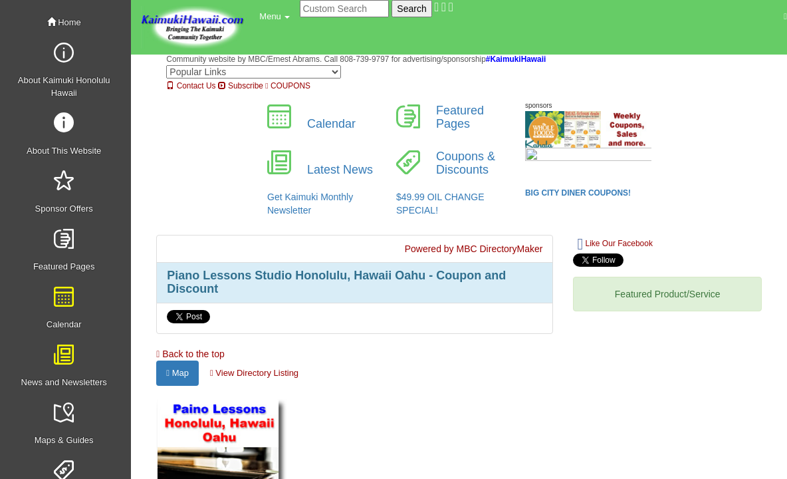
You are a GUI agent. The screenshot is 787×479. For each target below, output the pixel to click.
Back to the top (190, 354)
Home (64, 22)
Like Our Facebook (614, 244)
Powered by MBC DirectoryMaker (474, 248)
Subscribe (240, 85)
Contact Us (190, 85)
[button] (274, 16)
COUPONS (287, 85)
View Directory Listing (254, 373)
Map (177, 373)
